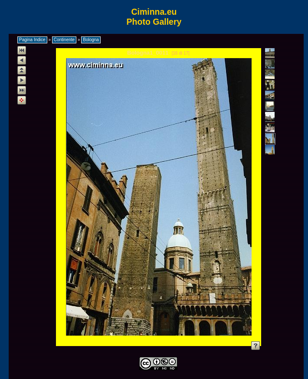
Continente (64, 39)
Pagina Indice (32, 39)
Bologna (91, 39)
